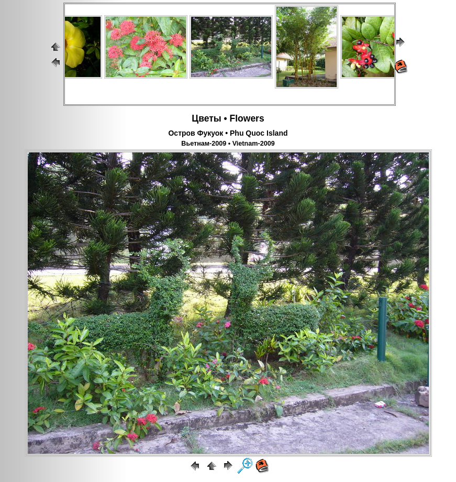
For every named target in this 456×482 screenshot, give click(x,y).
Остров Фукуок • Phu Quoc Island (227, 133)
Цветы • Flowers (228, 118)
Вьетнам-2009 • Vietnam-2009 (227, 143)
